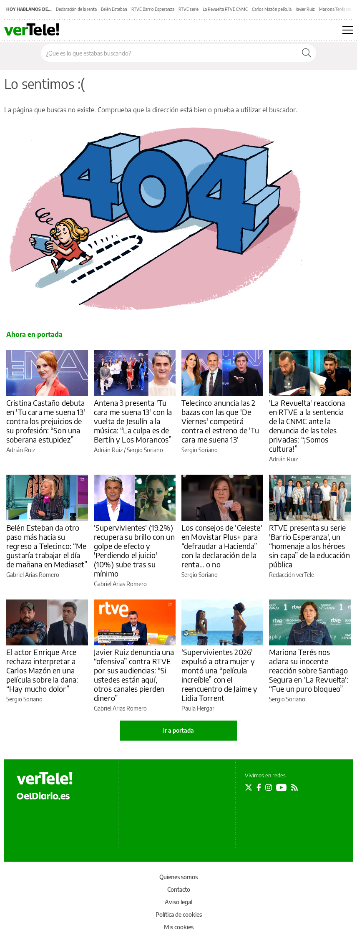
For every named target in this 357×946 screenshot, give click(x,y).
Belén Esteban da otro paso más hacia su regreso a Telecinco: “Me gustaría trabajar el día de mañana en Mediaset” (46, 546)
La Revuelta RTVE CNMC (225, 9)
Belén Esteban (114, 9)
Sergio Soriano (145, 449)
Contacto (178, 889)
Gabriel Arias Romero (32, 574)
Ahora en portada (34, 334)
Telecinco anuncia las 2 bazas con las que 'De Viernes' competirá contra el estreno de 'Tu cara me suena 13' (220, 421)
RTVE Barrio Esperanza (152, 9)
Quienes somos (178, 876)
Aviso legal (178, 902)
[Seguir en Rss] (294, 787)
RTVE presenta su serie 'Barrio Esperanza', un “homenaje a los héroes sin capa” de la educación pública (309, 546)
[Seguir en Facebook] (258, 787)
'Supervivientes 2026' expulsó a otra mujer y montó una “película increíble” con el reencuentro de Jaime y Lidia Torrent (219, 675)
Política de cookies (179, 914)
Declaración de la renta (76, 9)
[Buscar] (306, 53)
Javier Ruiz (305, 9)
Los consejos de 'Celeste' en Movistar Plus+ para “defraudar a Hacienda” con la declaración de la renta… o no (221, 546)
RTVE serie (188, 9)
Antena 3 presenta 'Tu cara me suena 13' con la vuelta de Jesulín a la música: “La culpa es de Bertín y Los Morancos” (133, 421)
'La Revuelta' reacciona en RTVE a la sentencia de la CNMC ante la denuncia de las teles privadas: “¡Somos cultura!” (307, 425)
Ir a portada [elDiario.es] (178, 730)
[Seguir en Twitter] (248, 787)
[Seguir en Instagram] (268, 787)
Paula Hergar (197, 708)
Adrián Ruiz (20, 449)
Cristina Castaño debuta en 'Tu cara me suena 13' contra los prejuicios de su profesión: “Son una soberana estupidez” (45, 421)
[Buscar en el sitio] (169, 53)
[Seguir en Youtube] (281, 787)
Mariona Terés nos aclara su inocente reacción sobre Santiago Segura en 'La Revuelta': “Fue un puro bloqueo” (309, 670)
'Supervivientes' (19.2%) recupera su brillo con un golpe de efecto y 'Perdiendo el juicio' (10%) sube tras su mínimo (134, 550)
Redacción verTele (291, 574)
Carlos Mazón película (272, 9)
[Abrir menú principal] (347, 30)
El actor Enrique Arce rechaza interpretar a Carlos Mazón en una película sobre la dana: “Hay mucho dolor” (42, 670)
